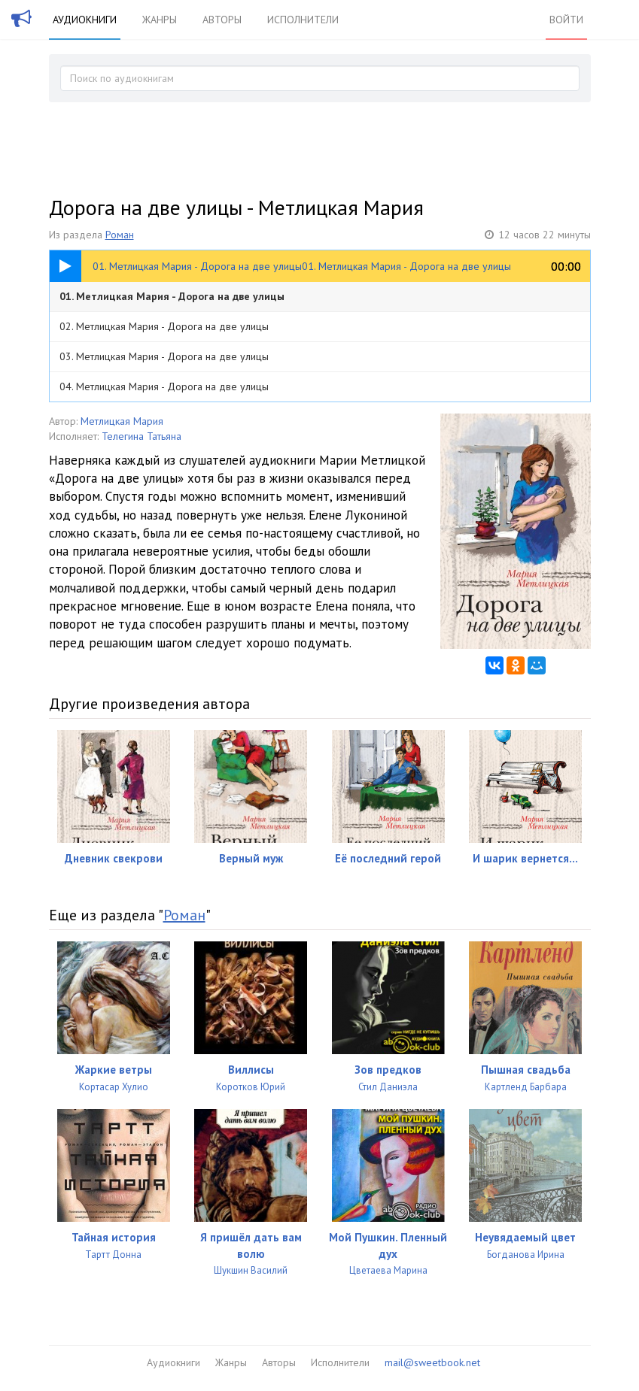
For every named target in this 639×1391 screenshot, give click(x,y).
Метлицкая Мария (122, 421)
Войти (566, 19)
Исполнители (303, 19)
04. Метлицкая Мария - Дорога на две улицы (164, 386)
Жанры (159, 19)
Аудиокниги (85, 19)
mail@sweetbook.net (432, 1362)
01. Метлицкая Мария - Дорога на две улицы (172, 296)
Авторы (222, 19)
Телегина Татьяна (141, 436)
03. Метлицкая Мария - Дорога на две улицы (164, 356)
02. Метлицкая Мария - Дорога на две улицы (164, 326)
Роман (119, 234)
